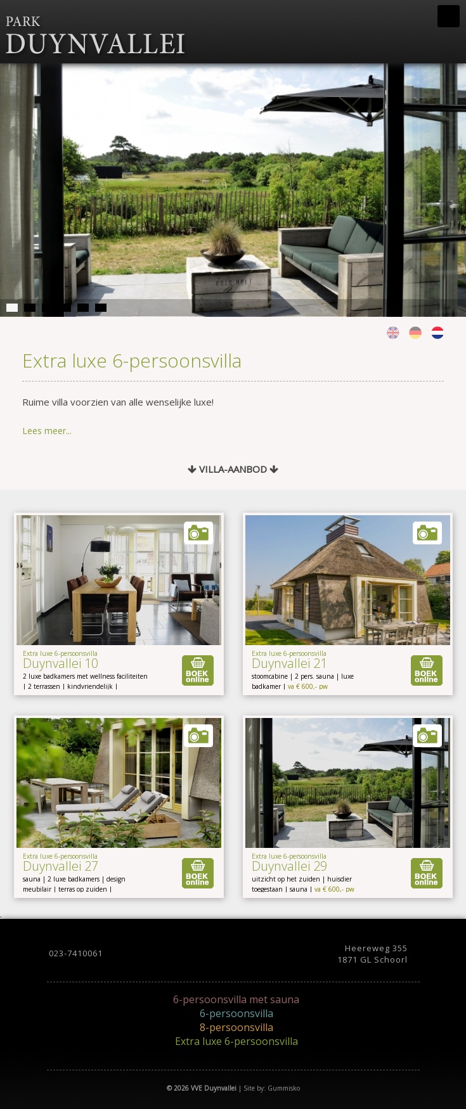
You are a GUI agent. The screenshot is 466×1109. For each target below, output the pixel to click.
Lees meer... (47, 431)
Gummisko (284, 1088)
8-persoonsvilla (236, 1027)
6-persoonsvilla (236, 1013)
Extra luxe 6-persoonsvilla (236, 1041)
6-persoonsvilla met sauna (236, 999)
